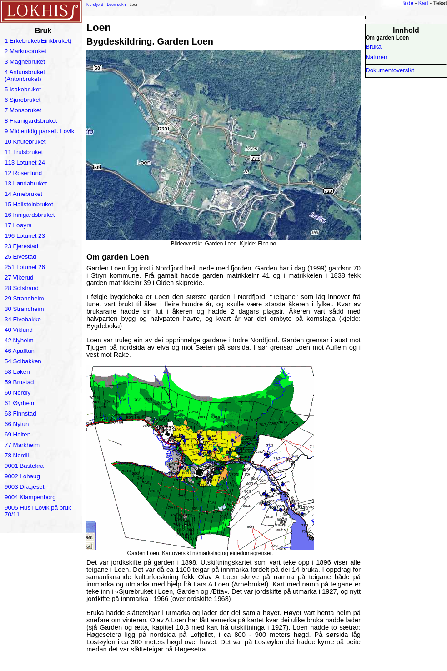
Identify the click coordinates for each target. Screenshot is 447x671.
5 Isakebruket (23, 89)
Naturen (376, 57)
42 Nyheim (19, 340)
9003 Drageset (24, 486)
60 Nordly (17, 392)
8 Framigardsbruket (31, 120)
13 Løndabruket (26, 183)
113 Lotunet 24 (25, 162)
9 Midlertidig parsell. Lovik (39, 131)
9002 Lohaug (22, 476)
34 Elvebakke (23, 319)
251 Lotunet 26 (25, 267)
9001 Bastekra (24, 465)
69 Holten (17, 434)
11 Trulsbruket (24, 152)
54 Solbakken (23, 361)
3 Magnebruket (25, 61)
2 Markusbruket (25, 51)
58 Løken (17, 371)
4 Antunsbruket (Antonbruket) (25, 75)
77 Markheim (22, 444)
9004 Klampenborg (30, 497)
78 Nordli (17, 455)
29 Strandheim (24, 298)
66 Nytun (17, 424)
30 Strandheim (24, 308)
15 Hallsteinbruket (29, 204)
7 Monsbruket (23, 110)
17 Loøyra (18, 225)
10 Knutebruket (25, 141)
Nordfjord (94, 4)
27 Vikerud (19, 277)
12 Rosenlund (23, 173)
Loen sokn (116, 4)
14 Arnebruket (23, 193)
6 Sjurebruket (22, 99)
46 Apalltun (20, 350)
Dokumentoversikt (390, 70)
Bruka (374, 46)
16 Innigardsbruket (30, 214)
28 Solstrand (22, 288)
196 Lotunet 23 (25, 235)
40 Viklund (19, 329)
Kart (423, 3)
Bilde (407, 3)
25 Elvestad (20, 256)
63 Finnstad (20, 413)
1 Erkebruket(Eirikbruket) (38, 40)
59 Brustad (19, 382)
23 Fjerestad (21, 246)
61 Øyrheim (20, 403)
